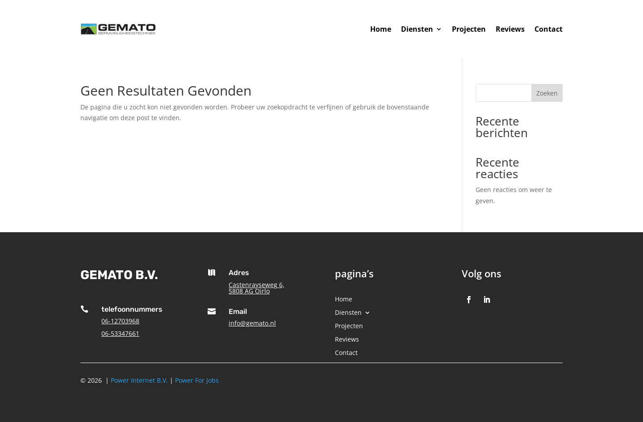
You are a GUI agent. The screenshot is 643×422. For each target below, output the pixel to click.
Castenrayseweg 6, (256, 284)
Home (380, 29)
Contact (548, 29)
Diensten (417, 29)
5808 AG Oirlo (249, 291)
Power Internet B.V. (139, 380)
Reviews (510, 29)
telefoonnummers (132, 309)
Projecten (469, 29)
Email (238, 311)
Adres (239, 272)
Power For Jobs (197, 380)
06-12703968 (120, 321)
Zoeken (547, 93)
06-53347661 (120, 333)
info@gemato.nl (252, 323)
